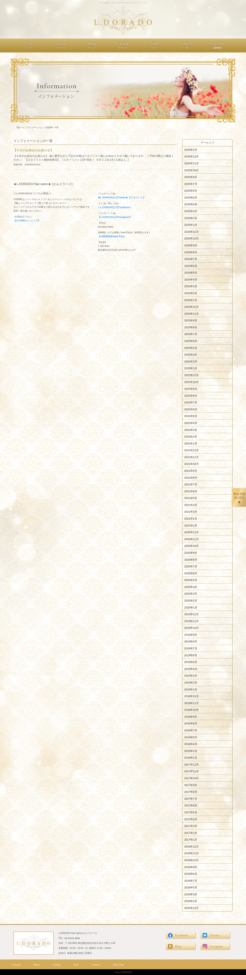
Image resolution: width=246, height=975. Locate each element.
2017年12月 (191, 764)
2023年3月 (190, 361)
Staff (76, 964)
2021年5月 (190, 498)
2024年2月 (190, 293)
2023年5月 (190, 347)
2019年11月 (191, 620)
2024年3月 (190, 286)
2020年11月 (191, 538)
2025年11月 (191, 163)
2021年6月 (190, 491)
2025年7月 (190, 183)
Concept (16, 964)
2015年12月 (191, 908)
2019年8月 (190, 641)
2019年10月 (191, 627)
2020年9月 (190, 552)
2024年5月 (190, 272)
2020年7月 (190, 566)
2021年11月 (191, 457)
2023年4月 (190, 354)
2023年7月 (190, 334)
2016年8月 (190, 873)
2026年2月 (190, 149)
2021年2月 (190, 518)
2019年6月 (190, 655)
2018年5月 (190, 737)
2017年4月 (190, 819)
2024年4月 (190, 279)
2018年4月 (190, 744)
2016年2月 (190, 901)
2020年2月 (190, 600)
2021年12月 (191, 450)
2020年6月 (190, 573)
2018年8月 (190, 723)
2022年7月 (190, 402)
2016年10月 (191, 860)
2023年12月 (191, 306)
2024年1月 (190, 299)
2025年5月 (190, 197)
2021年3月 (190, 511)
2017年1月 (190, 839)
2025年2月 (190, 217)
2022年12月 (191, 375)
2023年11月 (191, 313)
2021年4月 (190, 504)
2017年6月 (190, 805)
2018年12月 (191, 696)
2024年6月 (190, 265)
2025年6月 (190, 190)
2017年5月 (190, 812)
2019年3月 (190, 675)
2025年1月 (190, 224)
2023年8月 (190, 327)
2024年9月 (190, 245)
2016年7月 (190, 880)
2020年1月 (190, 607)
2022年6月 (190, 409)
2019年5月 (190, 662)
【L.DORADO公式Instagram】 (115, 217)
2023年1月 (190, 368)
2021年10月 (191, 463)
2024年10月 (191, 238)
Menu (36, 964)
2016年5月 (190, 887)
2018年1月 (190, 757)
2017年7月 (190, 798)
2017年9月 (190, 784)
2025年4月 (190, 204)
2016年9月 (190, 866)
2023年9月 (190, 320)
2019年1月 (190, 689)
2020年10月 (191, 545)
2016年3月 (190, 894)
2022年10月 (191, 381)
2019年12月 (191, 614)
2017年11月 (191, 771)
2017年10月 (191, 778)
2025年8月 (190, 177)
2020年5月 (190, 580)
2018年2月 (190, 750)
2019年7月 (190, 648)
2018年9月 (190, 716)
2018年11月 (191, 702)
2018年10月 (191, 709)
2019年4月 (190, 668)
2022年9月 (190, 388)
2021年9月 (190, 470)
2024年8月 (190, 252)
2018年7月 (190, 730)
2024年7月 (190, 259)
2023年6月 (190, 341)
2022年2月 (190, 436)
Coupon (95, 964)
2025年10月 (191, 170)
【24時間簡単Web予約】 (112, 236)
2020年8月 (190, 559)
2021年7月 (190, 484)
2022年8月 (190, 395)
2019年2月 (190, 682)
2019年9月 (190, 634)
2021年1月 (190, 525)
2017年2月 (190, 832)
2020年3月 (190, 593)
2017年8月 (190, 791)
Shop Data (118, 964)
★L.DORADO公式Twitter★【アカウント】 (122, 197)
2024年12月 (191, 231)
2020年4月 (190, 586)
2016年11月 (191, 853)
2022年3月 (190, 429)
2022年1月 (190, 443)
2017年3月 (190, 826)
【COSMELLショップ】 (26, 220)
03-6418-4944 (105, 226)
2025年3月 (190, 211)
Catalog (57, 964)
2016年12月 (191, 846)
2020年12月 (191, 532)
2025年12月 (191, 156)
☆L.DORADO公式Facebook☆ (115, 207)
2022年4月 (190, 423)
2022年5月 (190, 416)
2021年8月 (190, 477)
